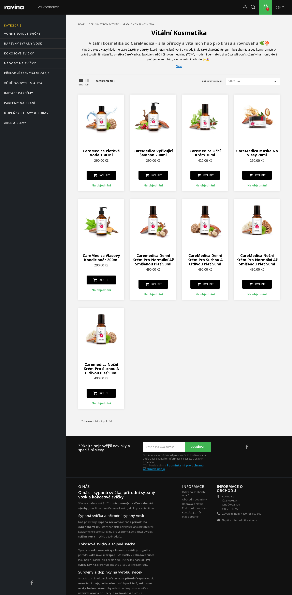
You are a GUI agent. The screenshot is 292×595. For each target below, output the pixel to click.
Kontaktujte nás (192, 512)
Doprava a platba (193, 504)
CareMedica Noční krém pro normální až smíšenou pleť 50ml (257, 259)
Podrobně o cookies (194, 508)
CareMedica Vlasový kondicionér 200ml (101, 257)
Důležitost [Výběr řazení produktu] (253, 81)
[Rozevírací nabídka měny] (280, 7)
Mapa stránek (190, 516)
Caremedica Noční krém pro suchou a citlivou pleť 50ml (101, 368)
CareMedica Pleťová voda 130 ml (101, 153)
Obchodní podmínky (194, 499)
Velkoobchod (48, 7)
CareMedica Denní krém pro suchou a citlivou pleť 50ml (205, 259)
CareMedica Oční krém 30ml (205, 153)
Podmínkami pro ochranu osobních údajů (173, 467)
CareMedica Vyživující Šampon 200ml (153, 153)
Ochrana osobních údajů (193, 493)
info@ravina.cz (248, 520)
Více (179, 66)
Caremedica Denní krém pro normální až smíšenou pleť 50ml (153, 259)
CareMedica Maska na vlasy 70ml (257, 153)
